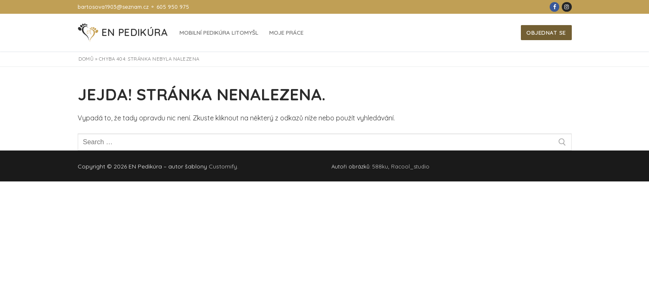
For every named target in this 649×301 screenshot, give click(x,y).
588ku (380, 166)
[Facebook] (554, 7)
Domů (85, 59)
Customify (223, 166)
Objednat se (546, 32)
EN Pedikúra (134, 32)
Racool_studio (410, 166)
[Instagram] (566, 7)
